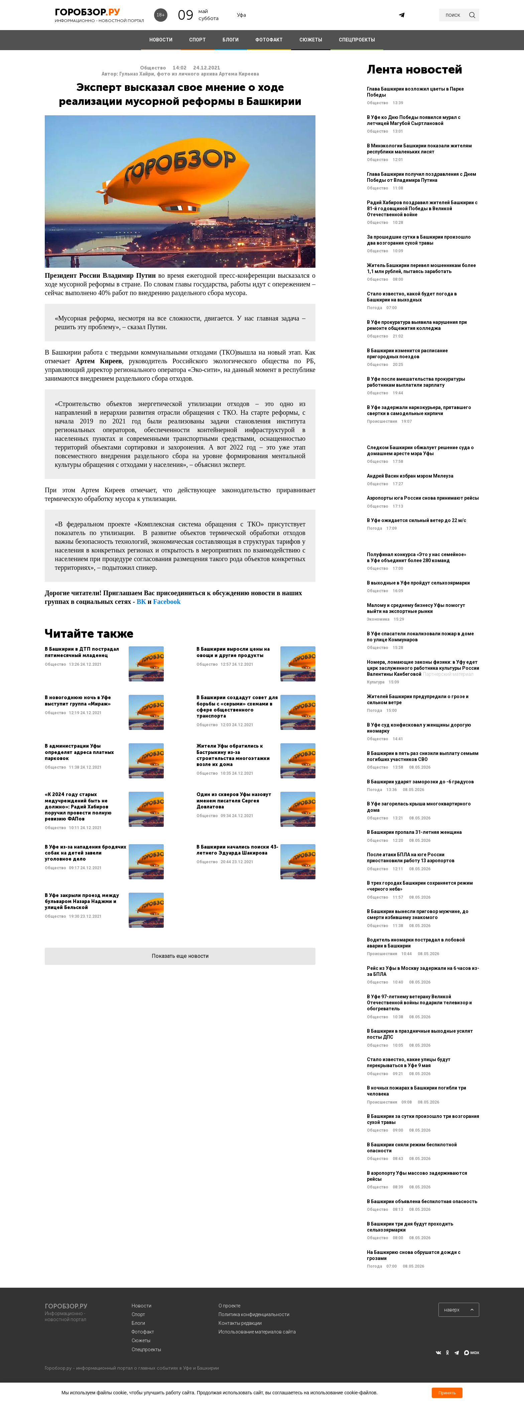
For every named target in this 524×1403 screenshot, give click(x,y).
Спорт (138, 1314)
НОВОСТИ (160, 39)
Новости (141, 1305)
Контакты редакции (240, 1323)
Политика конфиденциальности (254, 1314)
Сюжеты (141, 1340)
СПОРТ (197, 39)
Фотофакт (143, 1331)
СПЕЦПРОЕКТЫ (357, 39)
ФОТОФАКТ (269, 39)
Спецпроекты (146, 1349)
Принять (447, 1392)
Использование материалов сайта (257, 1331)
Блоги (138, 1323)
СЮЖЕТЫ (310, 39)
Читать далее (104, 663)
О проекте (229, 1305)
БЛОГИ (231, 39)
